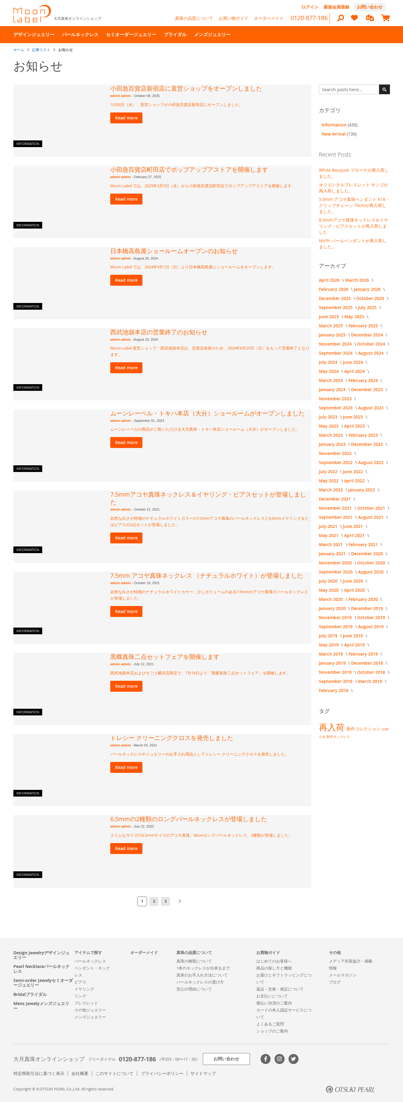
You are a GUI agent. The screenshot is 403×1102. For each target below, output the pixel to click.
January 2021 (333, 553)
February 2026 (334, 289)
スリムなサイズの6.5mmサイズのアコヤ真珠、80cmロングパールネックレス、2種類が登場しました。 (201, 835)
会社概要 (79, 1073)
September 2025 (336, 307)
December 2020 (367, 553)
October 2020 (371, 563)
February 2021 (363, 544)
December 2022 (367, 444)
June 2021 (353, 526)
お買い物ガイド (233, 18)
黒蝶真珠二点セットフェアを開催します (165, 657)
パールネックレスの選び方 (200, 982)
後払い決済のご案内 (274, 1003)
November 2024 (336, 344)
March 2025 (331, 326)
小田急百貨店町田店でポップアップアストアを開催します (189, 169)
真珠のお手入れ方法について (202, 975)
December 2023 (367, 389)
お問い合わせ (369, 7)
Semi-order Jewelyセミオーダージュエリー (43, 982)
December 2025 (335, 298)
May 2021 (329, 535)
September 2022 (336, 462)
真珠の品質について (194, 18)
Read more (126, 118)
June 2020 (353, 581)
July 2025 (368, 307)
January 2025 (333, 335)
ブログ (335, 982)
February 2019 (363, 654)
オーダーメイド (269, 18)
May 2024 (329, 371)
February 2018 (334, 690)
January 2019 (333, 663)
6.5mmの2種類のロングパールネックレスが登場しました (188, 819)
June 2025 (329, 316)
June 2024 (353, 362)
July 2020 (329, 581)
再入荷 (333, 727)
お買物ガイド (268, 952)
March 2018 (370, 681)
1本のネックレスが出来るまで (203, 968)
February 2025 (363, 326)
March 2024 (331, 380)
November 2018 (336, 672)
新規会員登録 (336, 7)
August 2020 (371, 572)
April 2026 (330, 280)
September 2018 (336, 681)
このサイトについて (114, 1073)
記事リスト (41, 49)
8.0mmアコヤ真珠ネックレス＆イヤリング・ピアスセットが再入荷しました (353, 226)
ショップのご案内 (272, 1031)
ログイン (309, 7)
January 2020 (333, 608)
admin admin (121, 96)
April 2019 (355, 645)
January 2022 (362, 490)
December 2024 (367, 335)
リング (80, 996)
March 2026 (357, 280)
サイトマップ (203, 1073)
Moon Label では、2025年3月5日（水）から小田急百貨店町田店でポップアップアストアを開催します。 (202, 185)
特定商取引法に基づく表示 (38, 1073)
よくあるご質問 (270, 1024)
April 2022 (355, 481)
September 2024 (336, 353)
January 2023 (333, 444)
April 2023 (355, 426)
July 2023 (329, 417)
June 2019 (353, 636)
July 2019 (329, 636)
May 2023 (329, 426)
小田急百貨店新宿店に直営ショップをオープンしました (186, 88)
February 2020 (363, 599)
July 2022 (329, 471)
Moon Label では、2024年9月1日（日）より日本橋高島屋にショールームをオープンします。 (193, 267)
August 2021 (371, 517)
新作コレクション (364, 729)
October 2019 (371, 617)
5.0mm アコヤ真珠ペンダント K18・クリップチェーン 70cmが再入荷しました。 (354, 205)
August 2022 (371, 462)
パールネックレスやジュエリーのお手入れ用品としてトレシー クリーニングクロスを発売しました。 (199, 754)
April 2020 (355, 590)
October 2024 (371, 344)
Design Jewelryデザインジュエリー (41, 955)
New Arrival (334, 134)
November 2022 (336, 453)
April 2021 (355, 535)
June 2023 (353, 417)
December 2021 (335, 499)
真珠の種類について (194, 961)
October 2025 (370, 298)
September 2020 (336, 572)
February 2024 (363, 380)
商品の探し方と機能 (274, 968)
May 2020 (329, 590)
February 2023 (363, 435)
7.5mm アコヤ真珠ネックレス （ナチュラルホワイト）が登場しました (206, 575)
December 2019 (367, 608)
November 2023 (336, 398)
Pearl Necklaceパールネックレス (41, 968)
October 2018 (371, 672)
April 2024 (355, 371)
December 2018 (367, 663)
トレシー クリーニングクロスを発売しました (171, 738)
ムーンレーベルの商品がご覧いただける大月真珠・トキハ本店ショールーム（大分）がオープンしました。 (205, 429)
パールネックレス (90, 961)
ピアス (80, 982)
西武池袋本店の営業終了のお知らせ (158, 332)
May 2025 (354, 316)
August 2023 (371, 408)
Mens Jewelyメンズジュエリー (41, 1006)
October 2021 (371, 508)
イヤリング (84, 989)
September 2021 (336, 517)
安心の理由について (194, 989)
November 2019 (336, 617)
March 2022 (331, 490)
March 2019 (331, 654)
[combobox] (354, 89)
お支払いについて (272, 996)
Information (27, 143)
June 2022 (353, 471)
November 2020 (336, 563)
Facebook (266, 1059)
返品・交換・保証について (280, 989)
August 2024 (371, 353)
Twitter (294, 1059)
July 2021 (329, 526)
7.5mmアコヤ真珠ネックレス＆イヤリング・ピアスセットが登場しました (208, 498)
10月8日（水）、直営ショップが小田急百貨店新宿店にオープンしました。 (176, 104)
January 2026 (368, 289)
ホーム (19, 49)
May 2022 (329, 481)
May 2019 (329, 645)
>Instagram (280, 1059)
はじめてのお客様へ (274, 961)
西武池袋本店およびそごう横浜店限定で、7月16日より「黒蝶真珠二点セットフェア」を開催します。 (200, 673)
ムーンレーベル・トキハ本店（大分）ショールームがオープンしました (207, 413)
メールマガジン (343, 975)
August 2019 (371, 626)
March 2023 (331, 435)
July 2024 (329, 362)
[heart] (354, 20)
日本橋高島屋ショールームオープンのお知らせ (174, 251)
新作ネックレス (338, 737)
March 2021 (331, 544)
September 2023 (336, 408)
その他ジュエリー (90, 1010)
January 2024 (333, 389)
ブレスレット (86, 1003)
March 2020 (331, 599)
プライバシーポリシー (162, 1073)
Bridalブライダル (30, 994)
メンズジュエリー (90, 1017)
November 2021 (336, 508)
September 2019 (336, 626)
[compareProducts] (369, 18)
